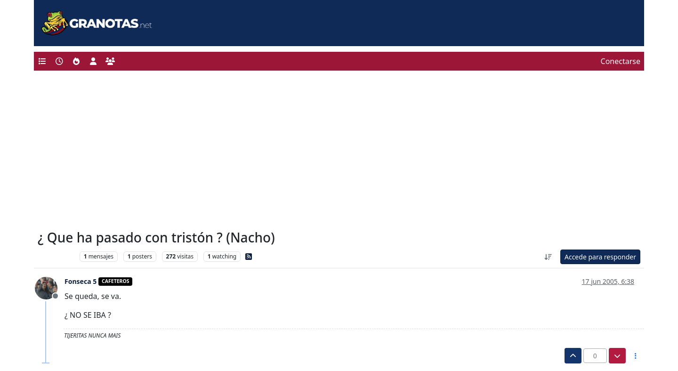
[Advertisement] (339, 152)
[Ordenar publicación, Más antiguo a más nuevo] (548, 257)
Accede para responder (600, 256)
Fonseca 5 (81, 281)
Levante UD (56, 256)
